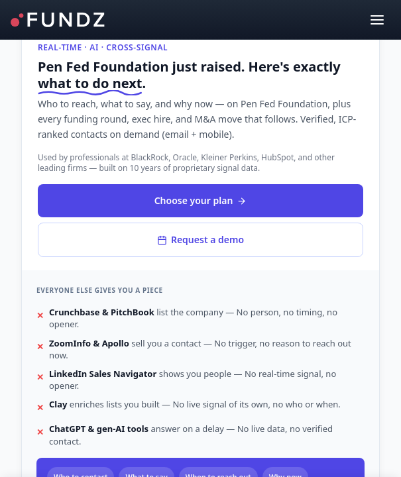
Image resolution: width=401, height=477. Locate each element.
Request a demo (200, 239)
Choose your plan (200, 200)
